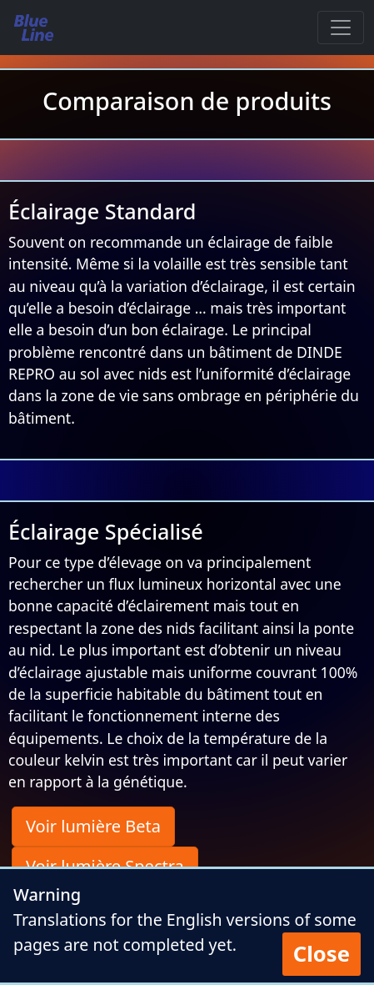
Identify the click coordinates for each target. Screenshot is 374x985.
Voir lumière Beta (93, 826)
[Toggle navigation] (340, 27)
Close (321, 953)
